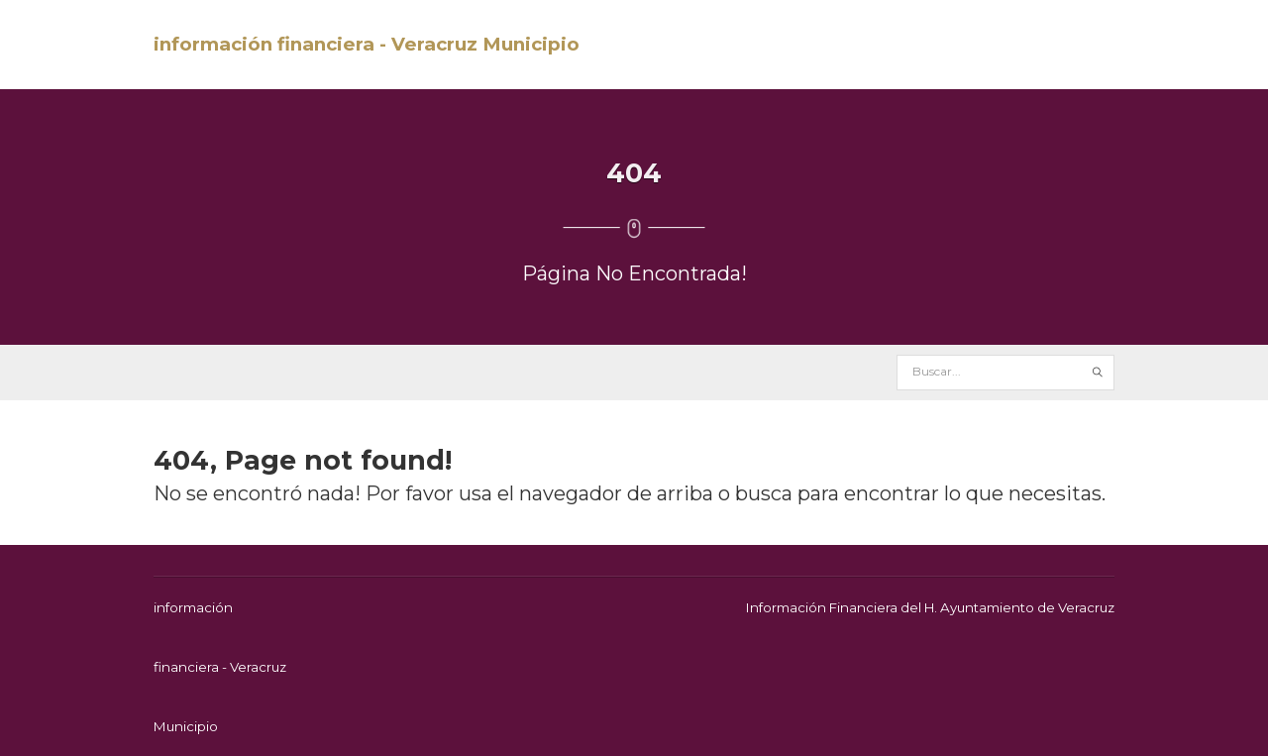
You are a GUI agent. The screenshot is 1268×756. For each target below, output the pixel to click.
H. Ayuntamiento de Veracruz (1019, 607)
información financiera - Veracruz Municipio (367, 44)
